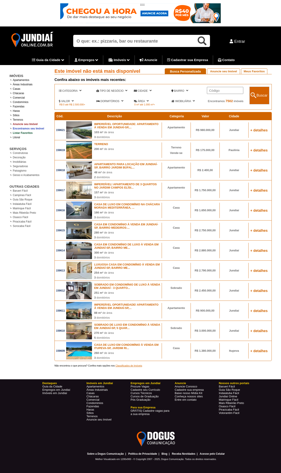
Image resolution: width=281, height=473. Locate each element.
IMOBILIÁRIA (183, 101)
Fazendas (92, 406)
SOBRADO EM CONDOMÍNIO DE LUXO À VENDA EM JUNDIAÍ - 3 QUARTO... (127, 286)
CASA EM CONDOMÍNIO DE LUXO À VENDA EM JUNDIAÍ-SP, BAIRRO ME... (126, 246)
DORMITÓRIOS (109, 101)
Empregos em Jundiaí (56, 389)
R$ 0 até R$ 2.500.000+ (72, 104)
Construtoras (20, 153)
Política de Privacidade (142, 453)
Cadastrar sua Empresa (187, 60)
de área (104, 132)
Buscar (262, 95)
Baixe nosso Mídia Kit (188, 393)
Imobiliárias (19, 161)
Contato (226, 60)
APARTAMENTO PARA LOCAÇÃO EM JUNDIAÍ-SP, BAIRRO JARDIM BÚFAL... (125, 166)
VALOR (66, 101)
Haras (90, 409)
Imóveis (119, 60)
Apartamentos (95, 386)
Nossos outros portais (234, 383)
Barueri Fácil (20, 190)
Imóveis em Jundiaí (54, 393)
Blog (164, 453)
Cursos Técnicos (141, 393)
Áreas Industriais (97, 389)
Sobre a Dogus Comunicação (105, 453)
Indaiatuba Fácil (22, 204)
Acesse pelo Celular (212, 453)
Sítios (90, 413)
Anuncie (148, 60)
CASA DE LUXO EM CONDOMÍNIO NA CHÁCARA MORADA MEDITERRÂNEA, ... (127, 206)
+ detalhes (259, 130)
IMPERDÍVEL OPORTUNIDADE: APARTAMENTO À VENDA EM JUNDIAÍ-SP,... (126, 125)
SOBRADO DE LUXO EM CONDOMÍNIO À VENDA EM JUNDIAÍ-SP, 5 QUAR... (127, 326)
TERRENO (101, 144)
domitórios (102, 137)
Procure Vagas (140, 386)
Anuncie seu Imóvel (223, 71)
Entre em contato (186, 399)
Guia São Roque (22, 199)
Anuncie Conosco (186, 386)
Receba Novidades (183, 453)
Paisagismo (19, 170)
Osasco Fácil (20, 217)
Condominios (94, 403)
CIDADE (143, 90)
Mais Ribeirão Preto (24, 212)
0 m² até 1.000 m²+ (144, 104)
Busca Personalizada (185, 71)
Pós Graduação (140, 399)
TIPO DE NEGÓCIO (111, 90)
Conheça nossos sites (189, 396)
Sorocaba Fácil (21, 226)
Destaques (49, 383)
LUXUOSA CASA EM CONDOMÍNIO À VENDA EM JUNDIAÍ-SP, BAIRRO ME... (127, 266)
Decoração (19, 157)
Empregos (86, 60)
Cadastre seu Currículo (145, 389)
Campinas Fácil (22, 195)
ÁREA (141, 101)
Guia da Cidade (48, 60)
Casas (90, 393)
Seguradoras (20, 166)
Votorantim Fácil (229, 413)
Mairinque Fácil (22, 208)
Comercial (92, 399)
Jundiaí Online (228, 396)
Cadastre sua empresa (189, 389)
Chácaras (92, 396)
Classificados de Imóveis (128, 365)
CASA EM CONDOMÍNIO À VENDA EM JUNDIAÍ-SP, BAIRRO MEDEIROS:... (126, 226)
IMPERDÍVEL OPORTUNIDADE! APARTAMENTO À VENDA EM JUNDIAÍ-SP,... (126, 306)
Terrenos (92, 416)
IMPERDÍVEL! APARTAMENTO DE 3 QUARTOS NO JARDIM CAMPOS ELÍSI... (125, 186)
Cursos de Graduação (145, 396)
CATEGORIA (70, 90)
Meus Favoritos (254, 71)
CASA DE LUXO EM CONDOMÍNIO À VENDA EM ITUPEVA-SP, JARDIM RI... (126, 346)
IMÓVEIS (16, 76)
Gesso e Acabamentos (26, 175)
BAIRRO (179, 90)
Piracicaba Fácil (22, 221)
